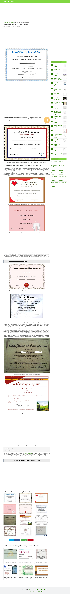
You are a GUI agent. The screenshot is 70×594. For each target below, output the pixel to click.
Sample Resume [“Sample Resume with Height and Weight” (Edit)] (37, 589)
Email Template (54, 176)
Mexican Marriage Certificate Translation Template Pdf (45, 560)
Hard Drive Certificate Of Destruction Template (13, 577)
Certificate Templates (7, 26)
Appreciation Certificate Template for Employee (13, 560)
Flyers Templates (62, 176)
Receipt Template (54, 182)
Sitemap (23, 588)
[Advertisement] (35, 13)
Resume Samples (62, 182)
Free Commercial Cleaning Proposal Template (57, 113)
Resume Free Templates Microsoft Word (58, 84)
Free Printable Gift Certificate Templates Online (28, 560)
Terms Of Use (32, 588)
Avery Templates (54, 161)
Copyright (27, 588)
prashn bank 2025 (40, 591)
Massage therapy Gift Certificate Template (43, 577)
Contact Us (40, 588)
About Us (36, 588)
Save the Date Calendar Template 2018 (57, 89)
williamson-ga (9, 1)
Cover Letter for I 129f (58, 130)
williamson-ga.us (28, 453)
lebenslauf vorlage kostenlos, (32, 591)
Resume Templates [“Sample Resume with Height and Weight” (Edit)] (44, 589)
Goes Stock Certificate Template (25, 577)
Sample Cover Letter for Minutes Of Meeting (58, 136)
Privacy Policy (45, 588)
